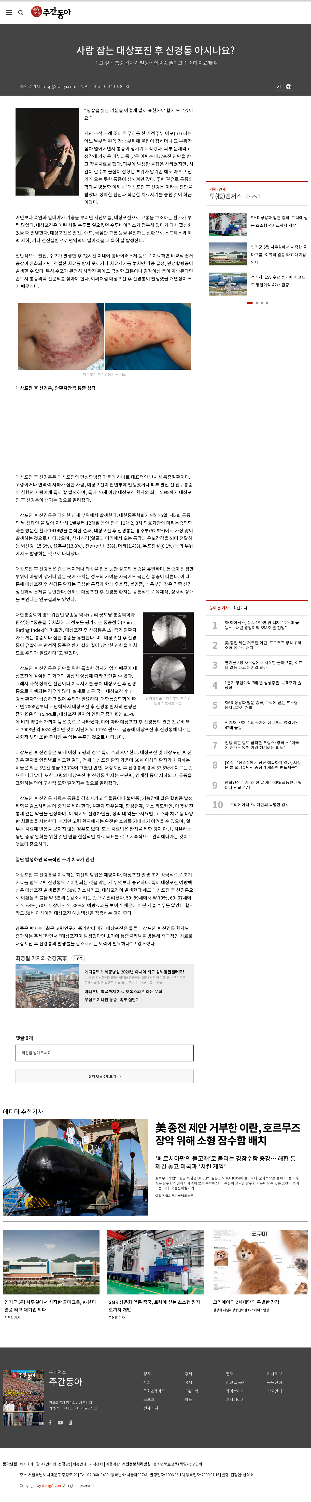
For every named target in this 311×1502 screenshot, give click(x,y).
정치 (147, 1373)
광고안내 (274, 1391)
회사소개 (27, 1464)
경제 (188, 1373)
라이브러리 (235, 1391)
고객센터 (96, 1464)
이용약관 (113, 1464)
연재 (229, 1373)
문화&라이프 (154, 1391)
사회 (147, 1382)
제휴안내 (80, 1464)
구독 (79, 958)
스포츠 (149, 1399)
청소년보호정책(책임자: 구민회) (178, 1464)
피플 (188, 1399)
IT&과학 (192, 1391)
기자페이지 (235, 1399)
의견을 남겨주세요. (37, 1052)
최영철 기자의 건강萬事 (41, 958)
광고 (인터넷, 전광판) (53, 1464)
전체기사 (151, 1408)
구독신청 (274, 1382)
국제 (188, 1382)
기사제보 (274, 1373)
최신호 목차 (236, 1382)
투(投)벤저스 (225, 196)
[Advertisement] (92, 432)
